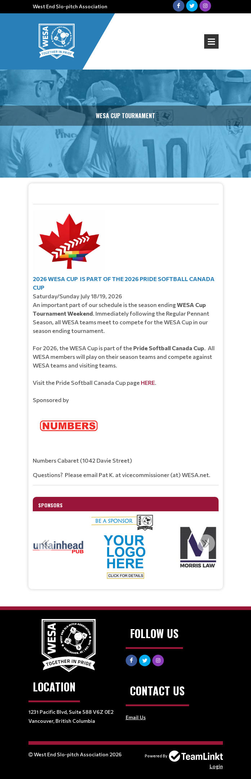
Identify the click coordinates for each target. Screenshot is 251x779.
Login (216, 766)
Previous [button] (45, 543)
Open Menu (211, 41)
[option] (125, 547)
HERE (148, 382)
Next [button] (206, 543)
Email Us (136, 717)
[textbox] (126, 337)
